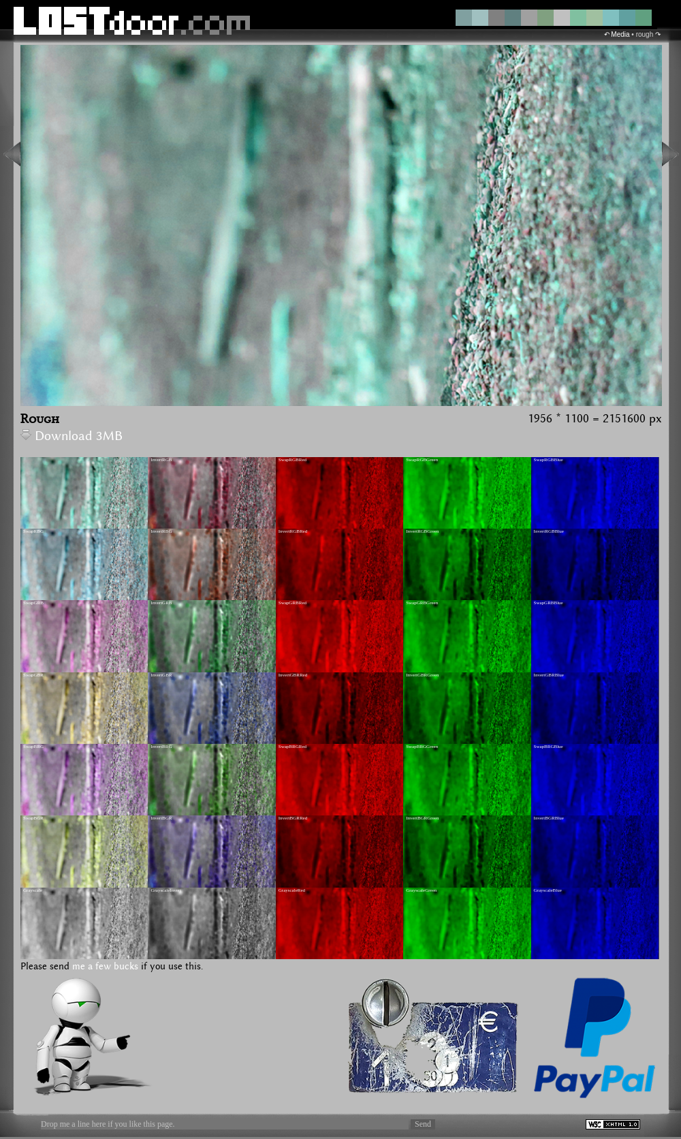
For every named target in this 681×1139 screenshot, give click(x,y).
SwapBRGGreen (422, 746)
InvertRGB (161, 460)
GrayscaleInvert (166, 890)
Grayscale (32, 890)
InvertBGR (161, 818)
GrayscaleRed (292, 890)
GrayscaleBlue (548, 890)
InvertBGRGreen (422, 818)
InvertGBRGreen (422, 675)
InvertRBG (161, 531)
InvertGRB (161, 603)
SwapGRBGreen (422, 603)
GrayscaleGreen (421, 890)
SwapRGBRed (292, 460)
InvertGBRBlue (549, 675)
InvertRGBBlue (549, 531)
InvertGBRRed (293, 675)
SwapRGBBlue (548, 460)
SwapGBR (33, 675)
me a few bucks (105, 966)
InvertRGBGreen (422, 531)
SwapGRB (33, 603)
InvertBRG (161, 746)
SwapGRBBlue (548, 603)
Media (620, 34)
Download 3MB (71, 436)
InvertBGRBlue (549, 818)
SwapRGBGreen (422, 460)
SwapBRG (33, 746)
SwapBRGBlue (548, 746)
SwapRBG (33, 531)
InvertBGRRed (293, 818)
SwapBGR (33, 818)
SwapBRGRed (292, 746)
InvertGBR (161, 675)
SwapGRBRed (292, 603)
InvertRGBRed (293, 531)
